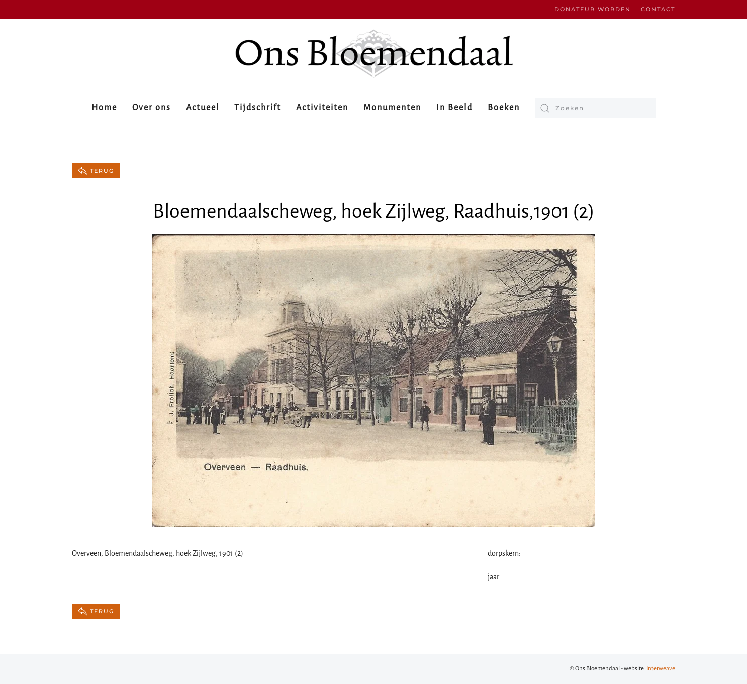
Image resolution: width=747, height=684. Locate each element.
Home (104, 107)
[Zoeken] (595, 108)
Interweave (660, 668)
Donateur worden (592, 9)
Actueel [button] (202, 107)
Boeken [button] (504, 107)
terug (95, 171)
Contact (658, 9)
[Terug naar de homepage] (373, 53)
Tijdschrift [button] (257, 107)
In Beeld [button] (454, 107)
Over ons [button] (151, 107)
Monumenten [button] (392, 107)
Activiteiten (322, 107)
